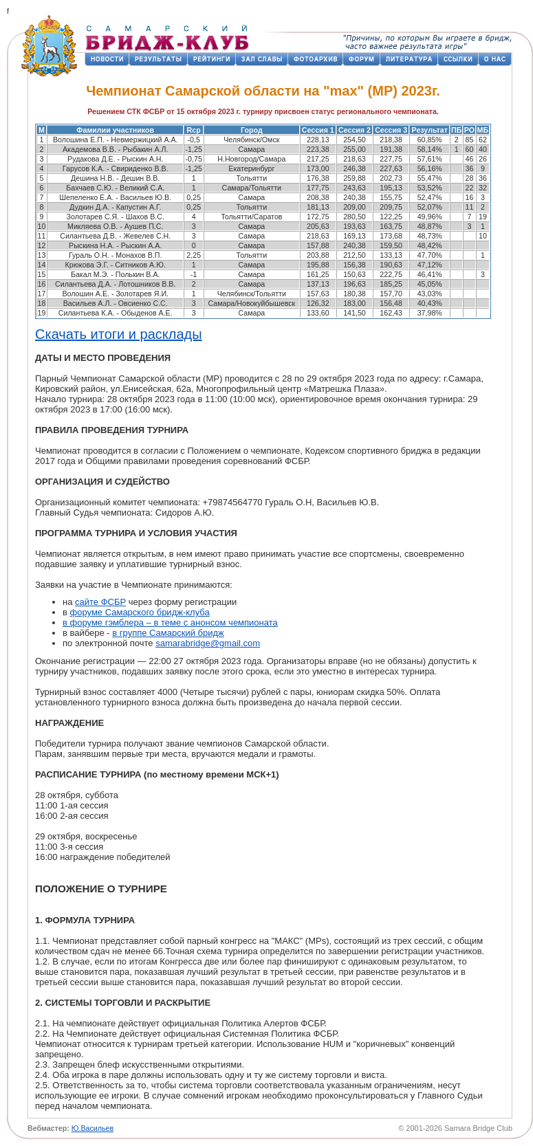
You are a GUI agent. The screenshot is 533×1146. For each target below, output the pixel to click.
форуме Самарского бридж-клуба (140, 612)
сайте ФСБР (100, 602)
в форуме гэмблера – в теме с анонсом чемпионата (170, 622)
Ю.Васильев (92, 1128)
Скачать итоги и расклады (118, 334)
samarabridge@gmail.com (207, 643)
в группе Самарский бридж (168, 633)
